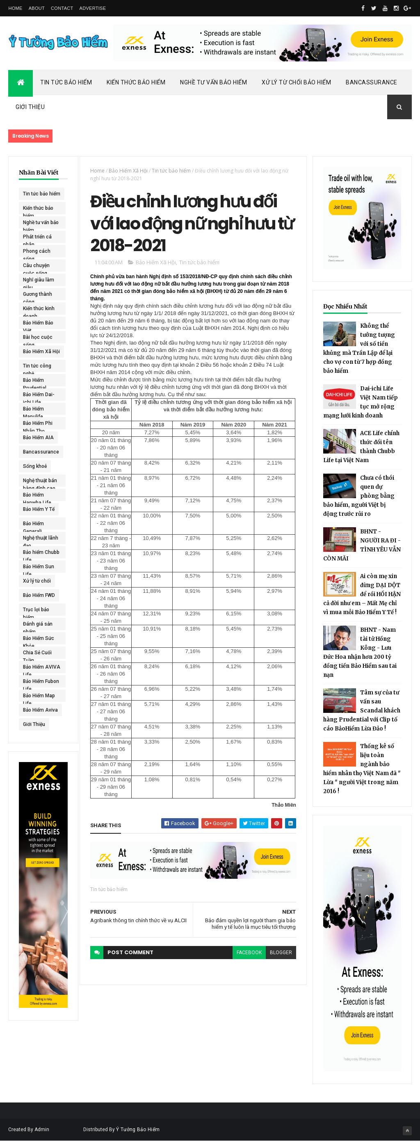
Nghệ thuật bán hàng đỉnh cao (40, 482)
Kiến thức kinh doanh (39, 310)
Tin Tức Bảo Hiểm (66, 82)
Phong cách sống (36, 252)
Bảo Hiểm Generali (33, 525)
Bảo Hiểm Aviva (40, 710)
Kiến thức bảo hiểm (38, 209)
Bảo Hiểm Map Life (39, 697)
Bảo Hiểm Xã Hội (41, 351)
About (37, 8)
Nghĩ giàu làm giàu (38, 281)
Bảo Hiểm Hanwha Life (37, 496)
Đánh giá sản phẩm (37, 625)
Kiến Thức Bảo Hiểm (136, 82)
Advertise (93, 8)
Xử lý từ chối (37, 581)
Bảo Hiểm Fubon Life (41, 682)
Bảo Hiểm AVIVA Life (41, 668)
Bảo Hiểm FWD (39, 595)
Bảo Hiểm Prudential (34, 381)
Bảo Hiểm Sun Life (38, 568)
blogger (281, 952)
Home (15, 8)
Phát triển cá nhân (37, 238)
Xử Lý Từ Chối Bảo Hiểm (296, 82)
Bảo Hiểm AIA (38, 437)
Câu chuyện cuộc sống (36, 267)
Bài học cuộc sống (37, 338)
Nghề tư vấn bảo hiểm (41, 224)
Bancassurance (371, 82)
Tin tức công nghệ (37, 367)
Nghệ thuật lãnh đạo (40, 539)
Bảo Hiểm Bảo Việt (38, 324)
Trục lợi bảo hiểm (36, 611)
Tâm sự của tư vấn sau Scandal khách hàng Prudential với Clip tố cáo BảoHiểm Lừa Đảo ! (361, 710)
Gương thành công (37, 295)
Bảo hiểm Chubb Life (41, 553)
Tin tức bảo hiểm (41, 194)
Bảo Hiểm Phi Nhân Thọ (37, 424)
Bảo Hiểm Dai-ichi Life (39, 396)
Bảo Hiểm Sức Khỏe (38, 639)
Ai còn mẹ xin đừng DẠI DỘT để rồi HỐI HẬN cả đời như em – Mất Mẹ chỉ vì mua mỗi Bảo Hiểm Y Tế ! (362, 594)
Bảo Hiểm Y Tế (39, 509)
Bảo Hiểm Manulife (33, 410)
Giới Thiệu (30, 107)
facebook (249, 952)
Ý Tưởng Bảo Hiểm (138, 1129)
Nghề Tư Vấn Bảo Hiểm (213, 82)
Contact (62, 8)
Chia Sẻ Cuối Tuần (37, 654)
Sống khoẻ (35, 466)
